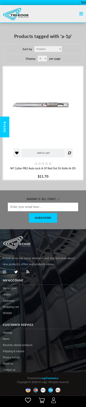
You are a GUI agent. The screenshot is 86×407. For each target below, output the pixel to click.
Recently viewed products (17, 345)
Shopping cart (11, 306)
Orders (7, 294)
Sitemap (7, 332)
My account (10, 288)
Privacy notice (11, 357)
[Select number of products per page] (42, 59)
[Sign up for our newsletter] (43, 207)
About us (8, 363)
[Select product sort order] (48, 49)
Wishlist (7, 313)
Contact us (9, 369)
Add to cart (43, 152)
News (6, 338)
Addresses (8, 300)
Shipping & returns (13, 351)
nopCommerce (49, 378)
